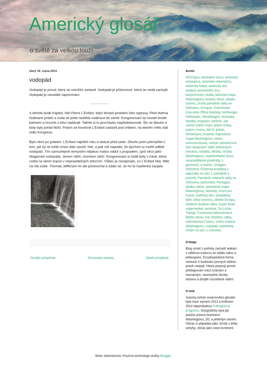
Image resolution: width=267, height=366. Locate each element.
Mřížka (216, 151)
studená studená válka (201, 204)
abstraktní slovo (212, 77)
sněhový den (205, 195)
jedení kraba (222, 125)
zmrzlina (215, 230)
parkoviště (208, 182)
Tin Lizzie (224, 208)
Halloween (193, 117)
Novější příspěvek (43, 258)
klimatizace (193, 134)
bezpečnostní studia (200, 95)
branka (210, 99)
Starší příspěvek (157, 258)
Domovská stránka (101, 258)
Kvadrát (208, 134)
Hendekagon (211, 117)
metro (218, 138)
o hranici (206, 165)
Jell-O (210, 130)
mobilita (204, 151)
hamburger (229, 112)
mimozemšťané (196, 143)
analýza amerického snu (202, 90)
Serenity (211, 191)
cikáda (230, 99)
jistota (220, 130)
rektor (200, 187)
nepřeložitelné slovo (219, 156)
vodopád (211, 226)
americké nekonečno (216, 81)
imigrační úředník (209, 121)
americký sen (217, 86)
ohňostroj (192, 169)
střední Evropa (224, 200)
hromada (227, 117)
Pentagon (223, 182)
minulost (191, 151)
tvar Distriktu (213, 217)
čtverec (191, 103)
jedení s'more (195, 130)
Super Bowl (227, 204)
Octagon (220, 165)
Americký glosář (94, 24)
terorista (210, 208)
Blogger (165, 356)
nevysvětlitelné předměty (203, 160)
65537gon (192, 77)
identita (191, 121)
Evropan (206, 108)
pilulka (190, 187)
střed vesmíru (203, 200)
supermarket (194, 208)
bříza (220, 99)
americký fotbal (196, 86)
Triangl (190, 213)
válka (227, 217)
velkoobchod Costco (200, 222)
